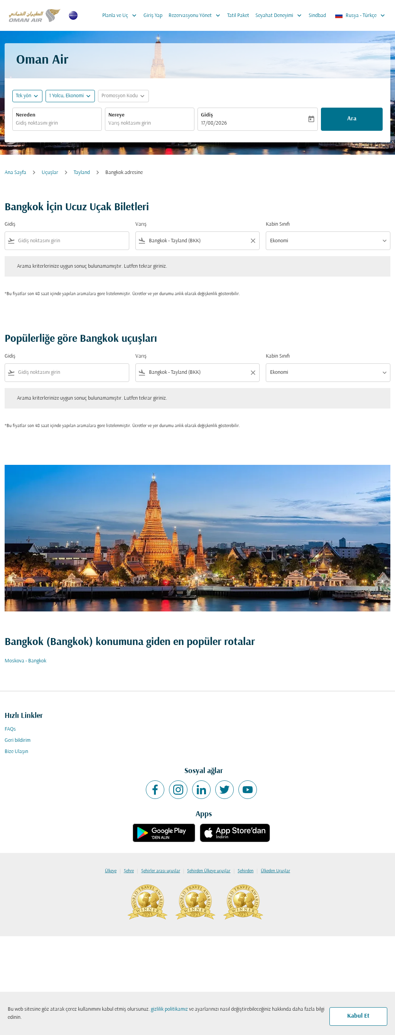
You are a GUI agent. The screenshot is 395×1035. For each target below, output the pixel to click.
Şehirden (245, 871)
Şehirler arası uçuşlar (160, 871)
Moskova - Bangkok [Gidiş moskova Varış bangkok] (25, 661)
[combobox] (57, 123)
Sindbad (317, 16)
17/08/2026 (214, 123)
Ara (351, 119)
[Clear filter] (252, 241)
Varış (141, 224)
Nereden (25, 115)
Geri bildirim (17, 740)
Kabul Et (358, 1016)
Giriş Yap (152, 16)
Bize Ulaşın (16, 752)
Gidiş (207, 115)
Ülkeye (110, 871)
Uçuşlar (50, 173)
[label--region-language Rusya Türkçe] (360, 15)
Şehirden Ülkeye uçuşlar (208, 871)
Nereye (116, 115)
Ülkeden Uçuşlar (275, 871)
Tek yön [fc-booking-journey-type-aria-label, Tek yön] (23, 96)
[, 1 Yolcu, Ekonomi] (66, 96)
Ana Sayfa (15, 173)
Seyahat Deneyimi (280, 15)
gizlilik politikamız (169, 1009)
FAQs (10, 729)
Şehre (129, 871)
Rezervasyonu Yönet (196, 15)
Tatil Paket (238, 16)
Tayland (82, 173)
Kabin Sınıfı (278, 224)
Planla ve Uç (121, 15)
